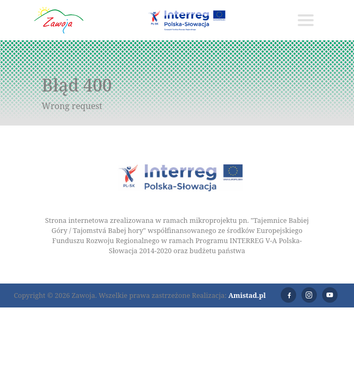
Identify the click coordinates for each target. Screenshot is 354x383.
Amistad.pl (247, 295)
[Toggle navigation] (306, 20)
